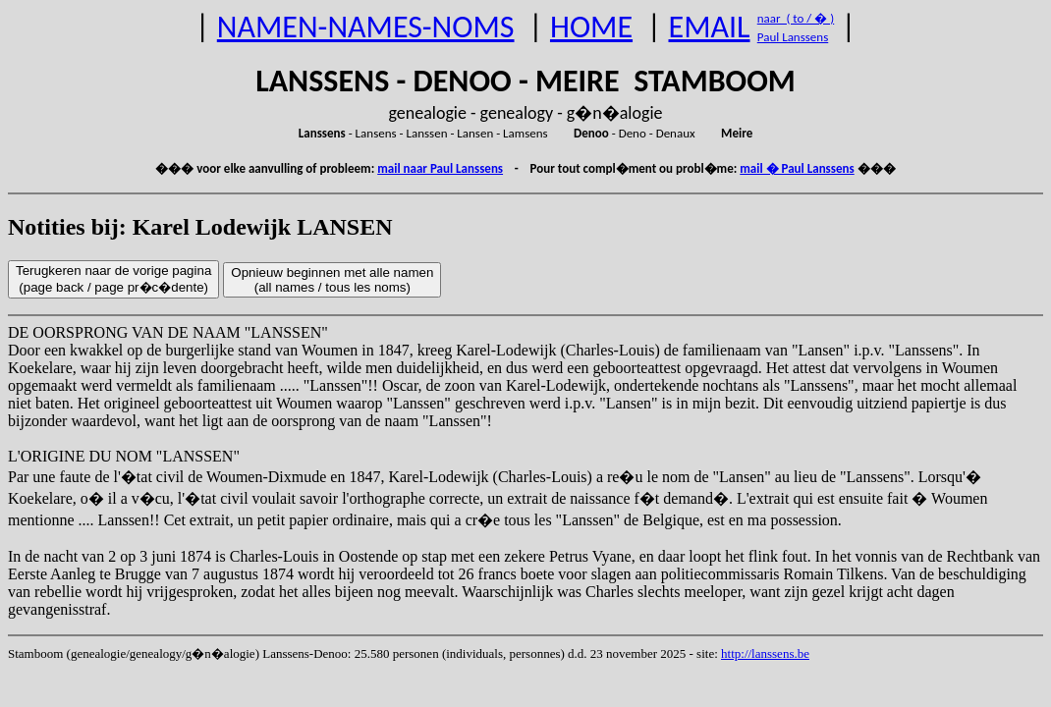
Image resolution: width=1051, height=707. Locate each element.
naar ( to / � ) (795, 18)
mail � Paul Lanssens (797, 168)
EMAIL (709, 27)
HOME (591, 27)
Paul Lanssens (793, 36)
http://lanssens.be (765, 653)
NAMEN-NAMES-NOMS (366, 27)
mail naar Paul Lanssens (440, 168)
